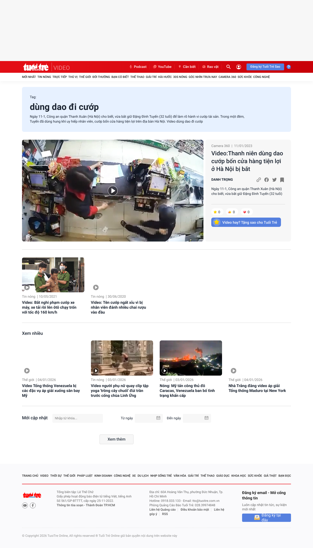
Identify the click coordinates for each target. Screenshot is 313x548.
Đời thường (101, 77)
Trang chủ (30, 475)
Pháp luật (85, 475)
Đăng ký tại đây (271, 518)
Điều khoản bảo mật (195, 510)
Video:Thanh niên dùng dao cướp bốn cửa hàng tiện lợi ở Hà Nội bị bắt (247, 161)
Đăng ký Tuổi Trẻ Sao (265, 67)
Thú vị (73, 77)
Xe (134, 475)
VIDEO (61, 67)
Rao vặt (210, 66)
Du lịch (143, 475)
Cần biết (187, 66)
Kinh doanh (103, 475)
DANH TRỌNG (222, 180)
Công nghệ (261, 77)
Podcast (138, 66)
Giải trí (151, 77)
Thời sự (55, 475)
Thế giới (85, 77)
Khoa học (238, 475)
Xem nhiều (32, 333)
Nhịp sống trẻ (161, 475)
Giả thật (270, 475)
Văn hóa (180, 475)
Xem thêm (116, 439)
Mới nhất (29, 77)
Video (44, 475)
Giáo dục (223, 475)
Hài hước (165, 77)
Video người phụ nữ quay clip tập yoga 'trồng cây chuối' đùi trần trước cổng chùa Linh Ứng (120, 390)
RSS (165, 514)
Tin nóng (44, 77)
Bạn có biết (120, 77)
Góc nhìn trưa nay (203, 77)
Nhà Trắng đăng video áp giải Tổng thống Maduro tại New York (257, 388)
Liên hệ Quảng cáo (162, 510)
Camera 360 (227, 77)
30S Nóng (180, 77)
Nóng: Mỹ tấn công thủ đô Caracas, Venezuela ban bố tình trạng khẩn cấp (187, 390)
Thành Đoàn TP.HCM (100, 505)
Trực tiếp (60, 77)
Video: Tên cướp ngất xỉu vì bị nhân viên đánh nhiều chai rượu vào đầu (118, 307)
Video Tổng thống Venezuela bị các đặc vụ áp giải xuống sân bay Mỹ (51, 390)
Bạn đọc (285, 475)
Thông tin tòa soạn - (71, 505)
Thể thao (137, 77)
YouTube (162, 66)
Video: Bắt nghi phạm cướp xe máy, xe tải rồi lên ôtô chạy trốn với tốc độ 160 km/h (49, 307)
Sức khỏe (245, 77)
